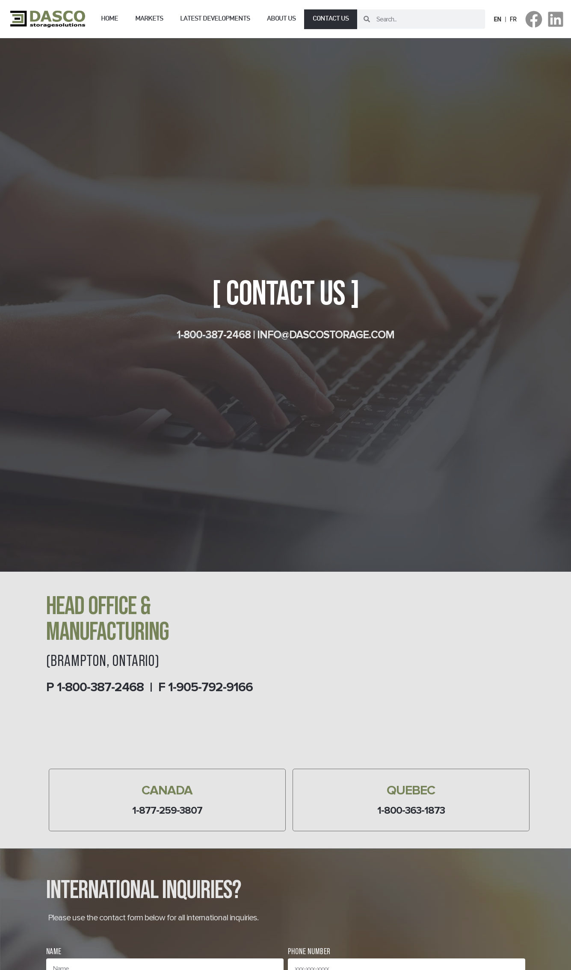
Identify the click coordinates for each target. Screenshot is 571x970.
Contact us (331, 19)
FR (513, 19)
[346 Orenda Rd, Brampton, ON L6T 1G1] (407, 678)
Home (109, 19)
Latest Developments (215, 19)
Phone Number (309, 951)
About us (281, 19)
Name (54, 951)
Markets (149, 19)
